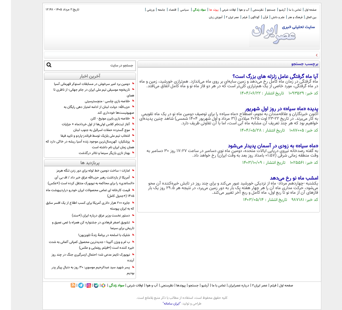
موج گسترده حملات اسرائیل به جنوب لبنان (92, 130)
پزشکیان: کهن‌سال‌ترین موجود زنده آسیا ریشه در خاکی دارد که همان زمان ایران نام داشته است (79, 144)
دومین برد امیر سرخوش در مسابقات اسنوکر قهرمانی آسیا (83, 84)
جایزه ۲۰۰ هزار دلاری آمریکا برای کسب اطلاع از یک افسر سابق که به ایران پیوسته (79, 205)
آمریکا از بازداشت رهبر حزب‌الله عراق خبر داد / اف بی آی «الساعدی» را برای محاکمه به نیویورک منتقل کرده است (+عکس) (80, 180)
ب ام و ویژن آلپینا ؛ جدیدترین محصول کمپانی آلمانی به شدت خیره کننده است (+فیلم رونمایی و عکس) (80, 244)
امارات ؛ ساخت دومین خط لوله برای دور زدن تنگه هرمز (84, 170)
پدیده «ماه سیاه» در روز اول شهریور (270, 109)
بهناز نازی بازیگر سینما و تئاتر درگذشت (95, 153)
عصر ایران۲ (248, 285)
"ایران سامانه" (161, 303)
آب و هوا (233, 10)
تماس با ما (284, 10)
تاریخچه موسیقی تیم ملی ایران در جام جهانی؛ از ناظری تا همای (83, 92)
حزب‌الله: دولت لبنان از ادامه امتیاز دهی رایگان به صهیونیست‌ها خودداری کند (88, 109)
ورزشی (139, 10)
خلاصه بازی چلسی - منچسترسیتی (98, 101)
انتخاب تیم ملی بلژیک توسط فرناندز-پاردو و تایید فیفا (86, 135)
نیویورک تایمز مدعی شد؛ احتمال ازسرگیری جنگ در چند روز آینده (82, 257)
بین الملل (300, 17)
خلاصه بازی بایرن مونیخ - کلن (101, 118)
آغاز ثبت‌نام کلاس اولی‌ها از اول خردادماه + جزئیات (87, 124)
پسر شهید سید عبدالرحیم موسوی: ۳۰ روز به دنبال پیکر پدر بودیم (82, 270)
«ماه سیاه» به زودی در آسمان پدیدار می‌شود (262, 146)
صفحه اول (300, 10)
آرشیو (271, 10)
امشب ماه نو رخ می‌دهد (283, 178)
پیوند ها (202, 10)
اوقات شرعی (218, 10)
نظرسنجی (247, 10)
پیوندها (170, 285)
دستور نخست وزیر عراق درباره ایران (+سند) (92, 215)
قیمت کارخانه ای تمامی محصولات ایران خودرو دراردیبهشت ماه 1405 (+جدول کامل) (79, 193)
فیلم (233, 17)
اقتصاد (161, 10)
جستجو (260, 10)
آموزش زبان (205, 17)
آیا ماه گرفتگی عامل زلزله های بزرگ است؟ (264, 77)
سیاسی (173, 10)
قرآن (254, 17)
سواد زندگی (188, 10)
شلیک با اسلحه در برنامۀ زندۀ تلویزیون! (95, 235)
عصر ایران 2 (221, 17)
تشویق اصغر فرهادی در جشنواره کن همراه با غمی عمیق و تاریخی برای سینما (82, 225)
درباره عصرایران (228, 285)
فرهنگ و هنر (284, 17)
